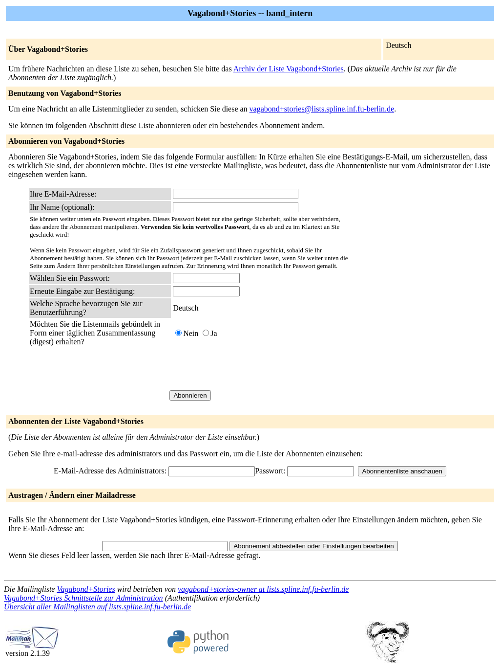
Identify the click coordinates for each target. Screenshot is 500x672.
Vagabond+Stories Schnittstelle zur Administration (83, 598)
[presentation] (247, 368)
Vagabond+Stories (86, 589)
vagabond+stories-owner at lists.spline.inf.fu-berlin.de (263, 589)
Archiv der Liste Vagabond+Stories (288, 69)
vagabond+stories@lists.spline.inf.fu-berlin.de (322, 109)
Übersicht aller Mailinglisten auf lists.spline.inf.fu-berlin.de (97, 607)
